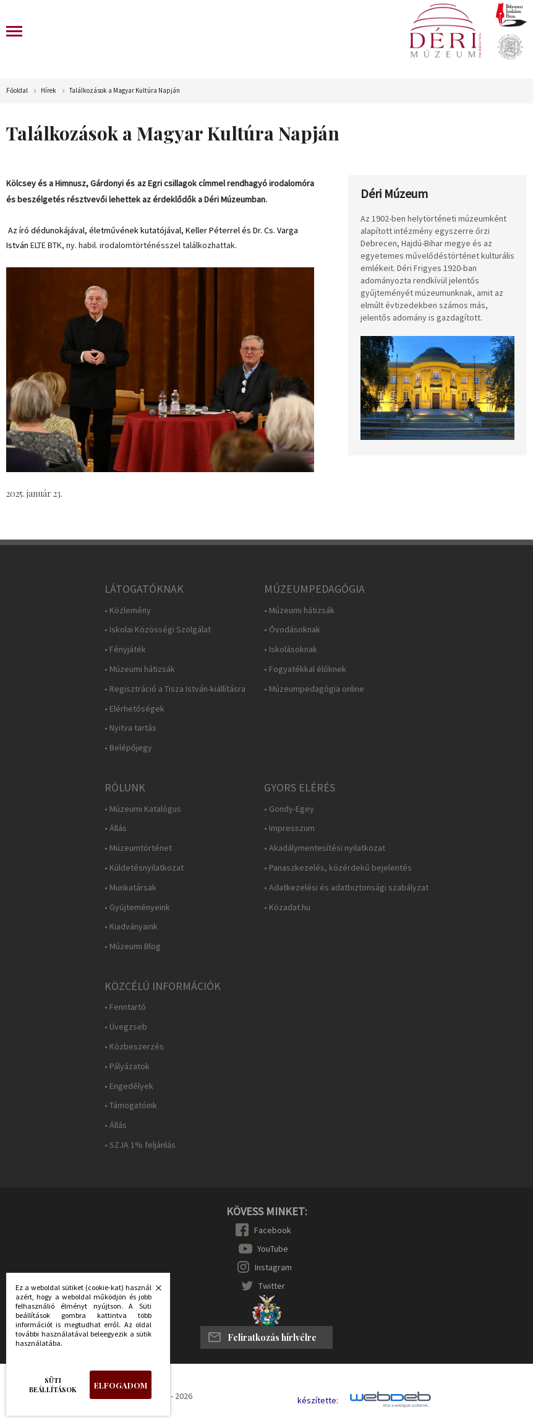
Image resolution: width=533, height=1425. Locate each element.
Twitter (271, 1285)
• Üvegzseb (125, 1027)
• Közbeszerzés (134, 1046)
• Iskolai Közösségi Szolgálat (157, 629)
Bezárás (152, 1291)
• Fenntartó (125, 1007)
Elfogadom (120, 1385)
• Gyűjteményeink (137, 907)
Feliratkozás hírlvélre (272, 1337)
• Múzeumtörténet (138, 848)
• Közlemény (127, 610)
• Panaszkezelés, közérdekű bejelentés (338, 868)
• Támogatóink (130, 1105)
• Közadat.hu (287, 907)
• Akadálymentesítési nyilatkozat (324, 848)
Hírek (48, 91)
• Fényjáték (125, 649)
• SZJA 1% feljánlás (140, 1145)
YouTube (272, 1248)
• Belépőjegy (128, 748)
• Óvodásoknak (292, 629)
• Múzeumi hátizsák (139, 669)
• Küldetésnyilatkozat (144, 868)
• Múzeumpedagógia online (314, 689)
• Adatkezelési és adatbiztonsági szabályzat (346, 887)
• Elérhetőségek (134, 709)
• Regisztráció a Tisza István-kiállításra (174, 689)
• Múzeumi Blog (132, 946)
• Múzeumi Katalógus (142, 809)
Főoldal (17, 91)
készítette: (317, 1400)
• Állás (115, 828)
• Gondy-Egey (289, 809)
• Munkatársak (130, 887)
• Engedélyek (128, 1086)
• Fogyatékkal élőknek (305, 669)
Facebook (272, 1230)
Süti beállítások (53, 1384)
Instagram (273, 1267)
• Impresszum (289, 828)
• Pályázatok (127, 1066)
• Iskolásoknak (290, 649)
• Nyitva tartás (130, 728)
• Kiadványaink (131, 926)
